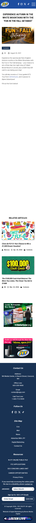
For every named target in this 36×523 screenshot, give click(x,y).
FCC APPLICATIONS (18, 464)
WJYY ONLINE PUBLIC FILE (18, 460)
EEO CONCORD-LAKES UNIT (18, 469)
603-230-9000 (18, 385)
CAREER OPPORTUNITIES (18, 473)
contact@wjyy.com (18, 392)
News (18, 434)
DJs (18, 427)
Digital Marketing (18, 442)
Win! (18, 430)
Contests (6, 48)
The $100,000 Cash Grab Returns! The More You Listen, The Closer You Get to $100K (17, 280)
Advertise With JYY (18, 438)
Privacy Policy (18, 477)
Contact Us (18, 446)
